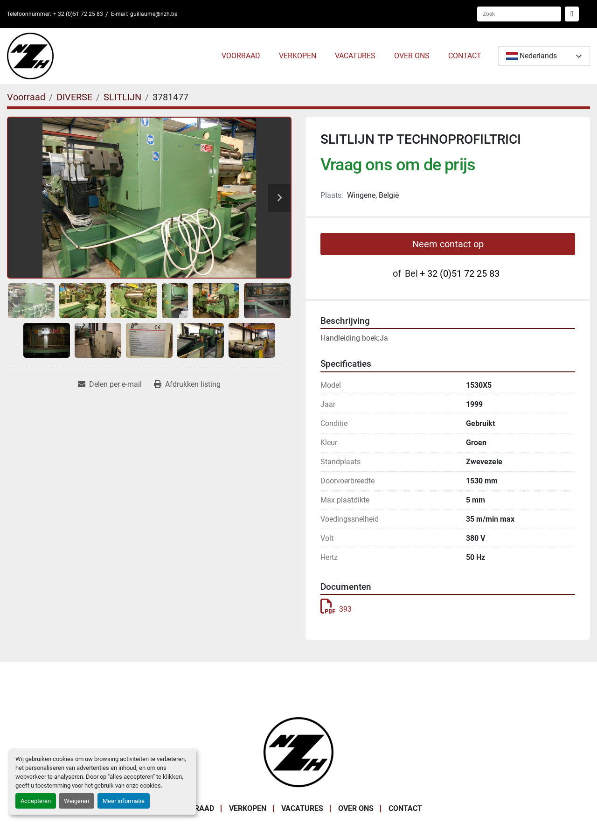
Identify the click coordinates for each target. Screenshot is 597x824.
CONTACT (464, 55)
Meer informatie (124, 800)
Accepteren (36, 800)
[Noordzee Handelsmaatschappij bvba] (298, 751)
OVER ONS (412, 55)
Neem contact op (448, 244)
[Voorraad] (26, 97)
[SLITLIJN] (122, 97)
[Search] (519, 14)
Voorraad (241, 55)
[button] (241, 56)
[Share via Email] (110, 384)
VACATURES (355, 55)
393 (336, 609)
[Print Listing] (187, 384)
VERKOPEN (297, 55)
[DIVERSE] (74, 97)
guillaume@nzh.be (153, 14)
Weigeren (76, 800)
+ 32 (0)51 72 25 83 (78, 14)
